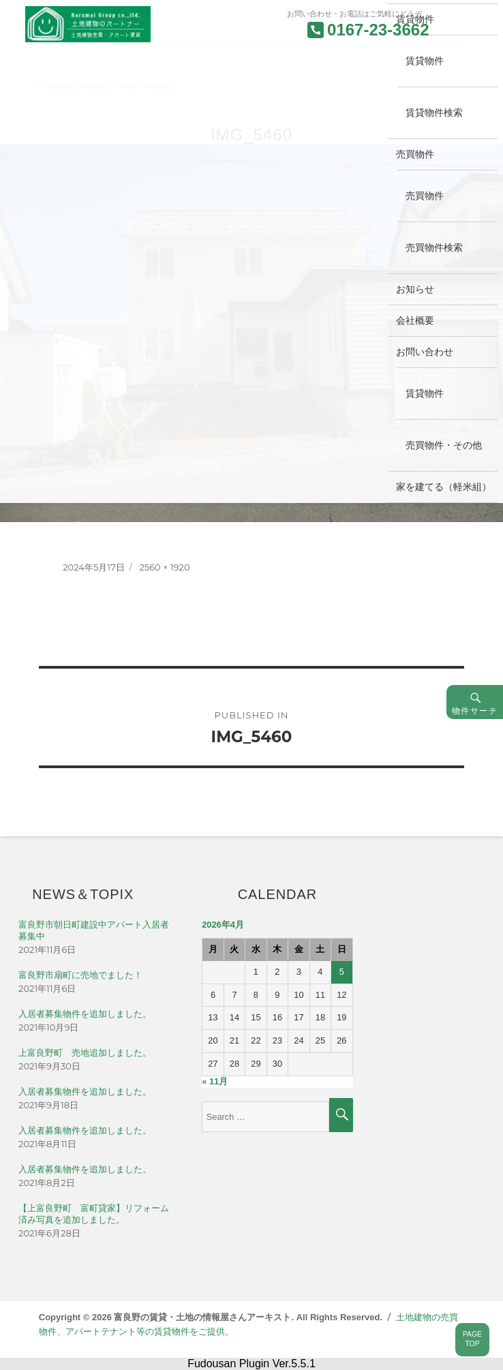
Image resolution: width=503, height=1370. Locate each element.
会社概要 (415, 320)
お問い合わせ (424, 352)
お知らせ (415, 289)
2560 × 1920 (164, 567)
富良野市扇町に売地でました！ (80, 975)
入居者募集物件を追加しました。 (84, 1014)
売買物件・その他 (444, 445)
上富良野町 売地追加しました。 (84, 1053)
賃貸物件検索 (434, 112)
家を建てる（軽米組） (443, 487)
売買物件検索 (434, 247)
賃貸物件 (425, 61)
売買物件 (415, 154)
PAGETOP (472, 1339)
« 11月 (215, 1081)
